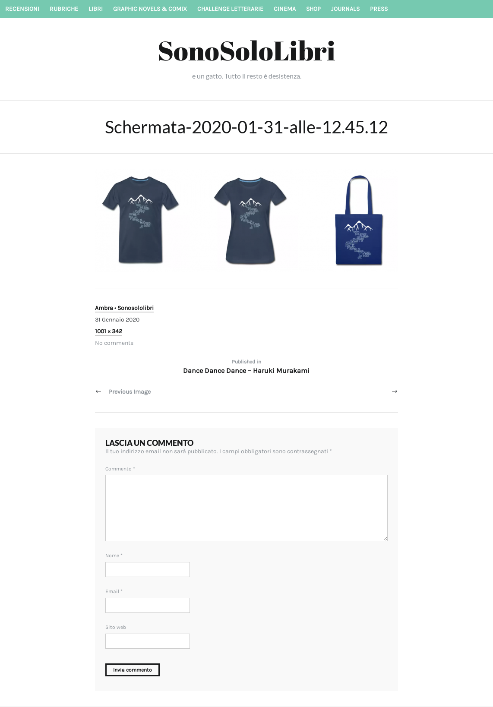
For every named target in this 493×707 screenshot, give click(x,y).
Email (114, 591)
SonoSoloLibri (246, 50)
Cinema (285, 9)
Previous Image (130, 391)
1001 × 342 (108, 331)
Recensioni (22, 9)
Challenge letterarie (230, 9)
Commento (120, 469)
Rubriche (64, 9)
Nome (114, 555)
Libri (95, 9)
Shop (313, 9)
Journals (345, 9)
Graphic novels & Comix (150, 9)
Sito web (115, 627)
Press (379, 9)
